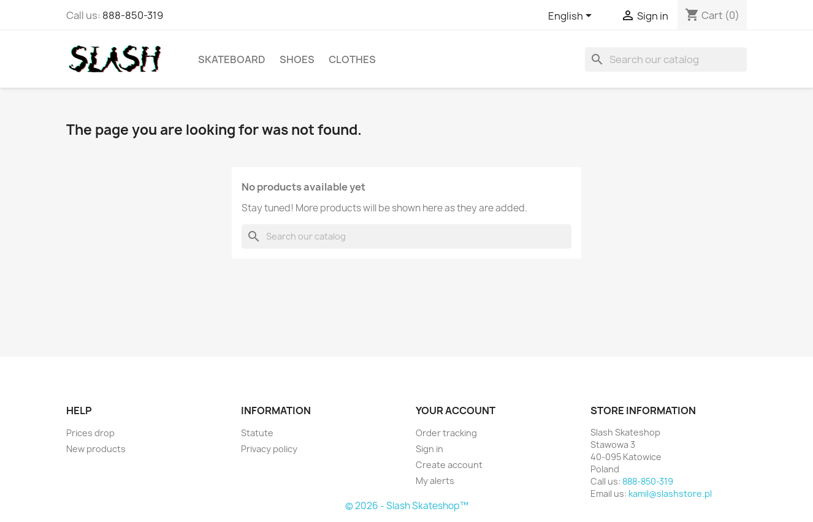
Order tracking (446, 433)
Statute (257, 433)
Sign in (429, 449)
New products (96, 449)
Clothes (352, 59)
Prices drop (90, 433)
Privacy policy (269, 449)
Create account (449, 465)
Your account (455, 410)
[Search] (666, 59)
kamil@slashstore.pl (670, 493)
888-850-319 (132, 15)
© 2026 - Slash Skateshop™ (406, 505)
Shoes (297, 59)
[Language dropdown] (572, 16)
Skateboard (231, 59)
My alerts (435, 480)
